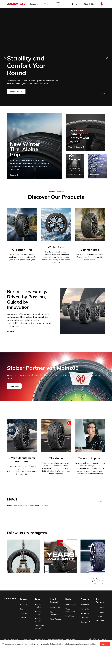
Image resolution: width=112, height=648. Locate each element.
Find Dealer (70, 616)
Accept (105, 644)
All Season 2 (86, 613)
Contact (23, 618)
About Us (23, 604)
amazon (99, 616)
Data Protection (71, 640)
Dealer (74, 4)
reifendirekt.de (102, 607)
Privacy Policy (40, 640)
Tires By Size (89, 4)
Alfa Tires (100, 621)
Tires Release (55, 619)
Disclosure (24, 613)
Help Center (55, 607)
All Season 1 (86, 604)
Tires (46, 4)
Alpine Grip (85, 609)
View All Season (16, 91)
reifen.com (100, 612)
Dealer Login (70, 604)
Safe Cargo (85, 618)
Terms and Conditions (55, 640)
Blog (21, 609)
